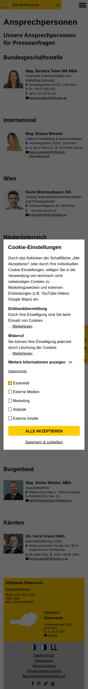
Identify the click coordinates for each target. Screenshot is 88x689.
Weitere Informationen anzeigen (36, 362)
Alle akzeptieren (44, 431)
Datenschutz (17, 371)
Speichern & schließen (44, 442)
